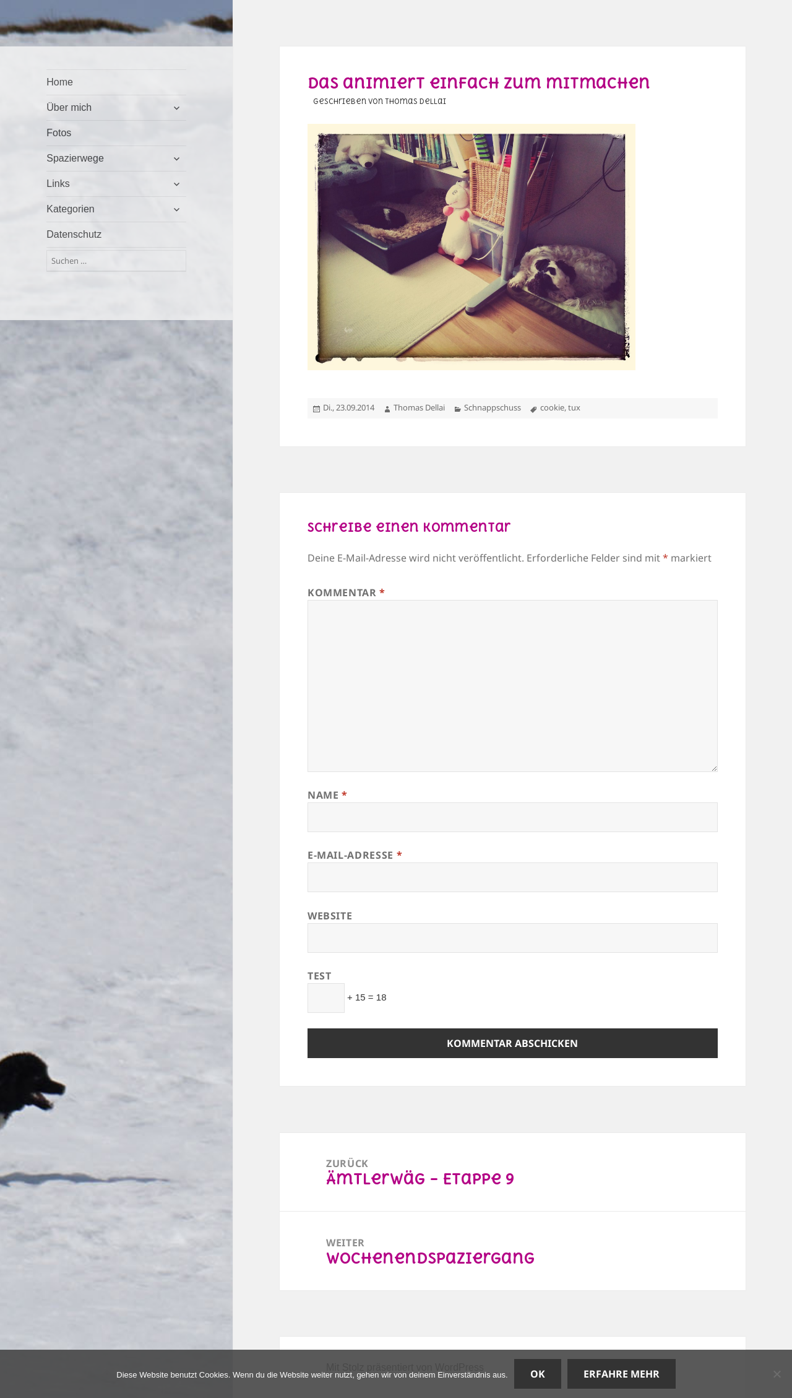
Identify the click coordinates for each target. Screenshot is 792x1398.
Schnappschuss (492, 407)
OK (537, 1374)
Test (320, 976)
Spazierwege (75, 158)
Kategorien (70, 209)
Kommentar (346, 592)
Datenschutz (73, 234)
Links (57, 183)
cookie (552, 407)
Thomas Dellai (419, 407)
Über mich (69, 107)
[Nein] (776, 1374)
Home (59, 82)
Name (328, 795)
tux (574, 407)
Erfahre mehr (621, 1374)
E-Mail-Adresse (355, 855)
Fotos (58, 133)
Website (330, 916)
